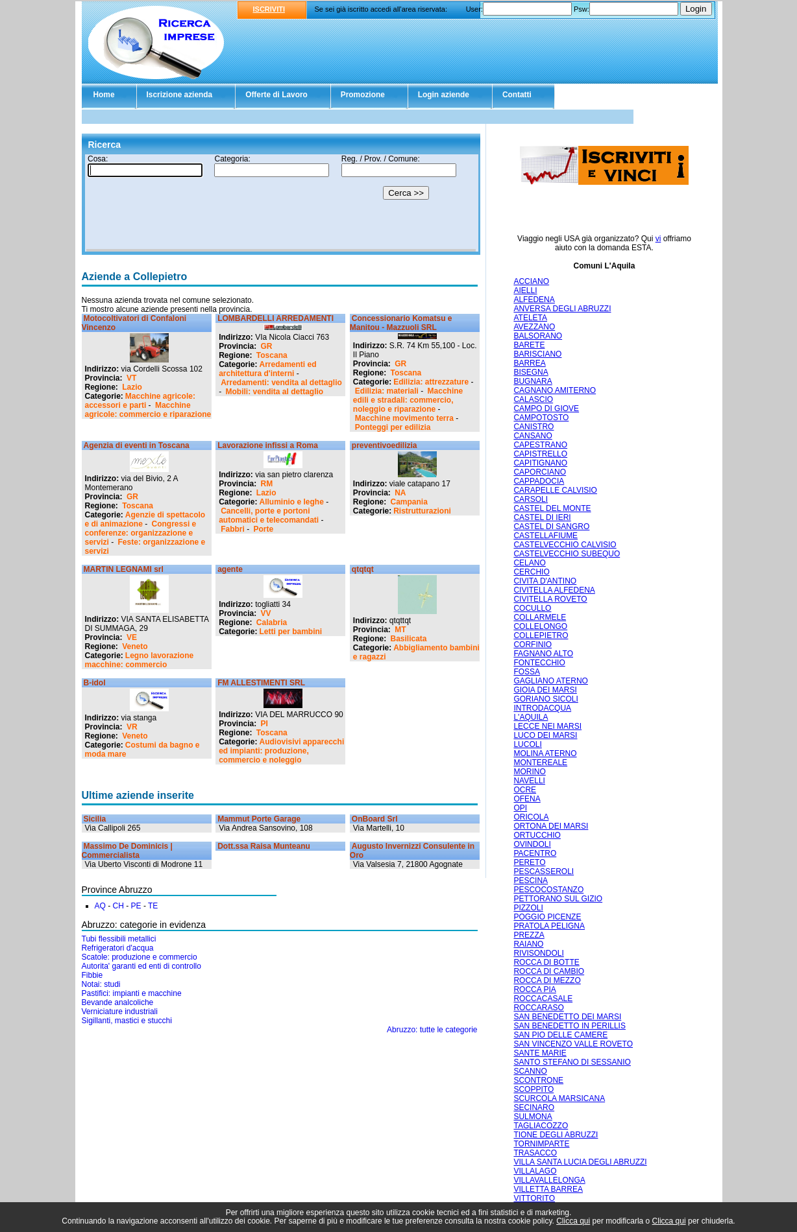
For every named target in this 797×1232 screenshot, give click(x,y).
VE (132, 637)
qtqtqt (363, 569)
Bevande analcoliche (118, 1002)
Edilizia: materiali (387, 391)
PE (136, 905)
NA (400, 492)
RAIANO (528, 944)
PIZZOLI (528, 907)
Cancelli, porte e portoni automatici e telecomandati (269, 515)
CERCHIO (531, 571)
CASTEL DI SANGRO (551, 526)
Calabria (271, 622)
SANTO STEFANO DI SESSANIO (572, 1062)
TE (153, 905)
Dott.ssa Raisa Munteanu (263, 846)
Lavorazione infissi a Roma (267, 445)
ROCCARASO (538, 1007)
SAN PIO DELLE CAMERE (560, 1034)
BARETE (529, 344)
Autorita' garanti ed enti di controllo (141, 966)
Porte (264, 529)
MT (400, 629)
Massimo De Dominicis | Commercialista (127, 851)
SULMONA (532, 1116)
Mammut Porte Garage (258, 818)
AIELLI (525, 290)
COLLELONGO (540, 626)
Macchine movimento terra (404, 418)
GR (267, 346)
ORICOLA (530, 817)
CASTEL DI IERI (541, 517)
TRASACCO (535, 1152)
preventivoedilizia (384, 445)
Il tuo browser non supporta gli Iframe (281, 203)
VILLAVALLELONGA (549, 1180)
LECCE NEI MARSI (547, 726)
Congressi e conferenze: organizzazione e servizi (141, 533)
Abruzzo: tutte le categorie (432, 1029)
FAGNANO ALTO (543, 653)
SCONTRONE (538, 1080)
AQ (100, 905)
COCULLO (532, 608)
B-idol (95, 682)
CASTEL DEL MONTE (552, 508)
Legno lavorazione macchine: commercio (139, 660)
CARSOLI (530, 499)
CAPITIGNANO (540, 463)
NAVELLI (529, 780)
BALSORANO (537, 335)
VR (132, 726)
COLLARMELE (539, 617)
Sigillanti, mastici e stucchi (127, 1020)
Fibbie (92, 975)
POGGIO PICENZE (547, 916)
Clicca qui (573, 1221)
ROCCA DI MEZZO (546, 980)
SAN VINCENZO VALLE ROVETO (573, 1043)
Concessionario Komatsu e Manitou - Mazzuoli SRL (401, 323)
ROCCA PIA (534, 989)
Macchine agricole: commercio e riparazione (148, 410)
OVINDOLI (531, 844)
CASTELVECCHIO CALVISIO (564, 544)
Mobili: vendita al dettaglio (275, 391)
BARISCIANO (537, 354)
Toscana (272, 355)
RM (267, 483)
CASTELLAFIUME (545, 535)
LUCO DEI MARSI (545, 735)
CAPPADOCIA (538, 481)
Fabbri (233, 529)
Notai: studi (101, 984)
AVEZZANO (534, 326)
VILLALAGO (534, 1171)
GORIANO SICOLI (545, 699)
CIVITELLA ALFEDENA (554, 590)
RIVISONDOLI (538, 953)
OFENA (526, 798)
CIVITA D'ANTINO (544, 581)
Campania (409, 501)
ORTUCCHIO (536, 835)
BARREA (529, 363)
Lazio (132, 387)
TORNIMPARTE (541, 1143)
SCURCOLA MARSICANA (559, 1098)
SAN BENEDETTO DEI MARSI (567, 1016)
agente (230, 569)
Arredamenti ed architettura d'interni (267, 369)
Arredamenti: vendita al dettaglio (281, 382)
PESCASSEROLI (543, 871)
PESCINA (530, 880)
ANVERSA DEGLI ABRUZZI (562, 308)
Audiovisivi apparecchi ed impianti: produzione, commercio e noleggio (281, 750)
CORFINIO (532, 644)
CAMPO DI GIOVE (546, 408)
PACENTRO (534, 853)
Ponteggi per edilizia (393, 427)
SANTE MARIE (539, 1053)
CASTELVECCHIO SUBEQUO (566, 553)
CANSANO (532, 435)
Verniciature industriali (120, 1011)
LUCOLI (527, 744)
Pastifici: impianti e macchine (132, 993)
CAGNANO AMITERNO (554, 390)
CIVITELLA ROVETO (550, 599)
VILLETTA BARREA (547, 1189)
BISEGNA (530, 372)
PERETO (529, 862)
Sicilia (95, 818)
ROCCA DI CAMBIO (548, 971)
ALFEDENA (533, 299)
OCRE (524, 789)
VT (131, 378)
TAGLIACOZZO (540, 1125)
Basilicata (409, 638)
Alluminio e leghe (292, 501)
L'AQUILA (530, 717)
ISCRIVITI (269, 9)
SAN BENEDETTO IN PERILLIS (569, 1025)
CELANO (529, 562)
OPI (520, 807)
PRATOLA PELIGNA (549, 925)
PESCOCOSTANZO (548, 889)
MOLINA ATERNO (544, 753)
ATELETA (530, 317)
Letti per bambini (291, 631)
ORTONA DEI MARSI (550, 826)
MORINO (529, 771)
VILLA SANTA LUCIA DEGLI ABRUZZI (579, 1162)
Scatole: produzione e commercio (139, 957)
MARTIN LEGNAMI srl (124, 569)
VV (266, 613)
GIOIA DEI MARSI (544, 689)
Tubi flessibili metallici (119, 938)
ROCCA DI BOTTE (546, 962)
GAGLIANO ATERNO (550, 680)
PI (264, 723)
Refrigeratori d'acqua (118, 948)
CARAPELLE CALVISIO (555, 490)
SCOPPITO (533, 1089)
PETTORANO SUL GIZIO (557, 898)
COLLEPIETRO (540, 635)
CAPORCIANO (539, 472)
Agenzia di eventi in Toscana (137, 445)
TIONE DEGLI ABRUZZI (555, 1134)
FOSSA (526, 671)
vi (658, 238)
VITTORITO (534, 1198)
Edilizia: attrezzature (431, 381)
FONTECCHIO (539, 662)
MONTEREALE (540, 762)
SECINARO (533, 1107)
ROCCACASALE (542, 998)
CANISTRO (533, 426)
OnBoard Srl (375, 818)
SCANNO (529, 1071)
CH (118, 905)
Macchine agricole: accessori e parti (140, 401)
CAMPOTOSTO (541, 417)
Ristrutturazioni (422, 510)
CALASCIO (533, 399)
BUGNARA (532, 381)
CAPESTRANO (540, 444)
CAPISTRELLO (540, 453)
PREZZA (528, 935)
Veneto (134, 646)
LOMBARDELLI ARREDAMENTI (275, 318)
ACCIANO (531, 281)
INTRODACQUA (542, 708)
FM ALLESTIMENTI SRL (261, 682)
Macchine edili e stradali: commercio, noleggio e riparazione (408, 400)
